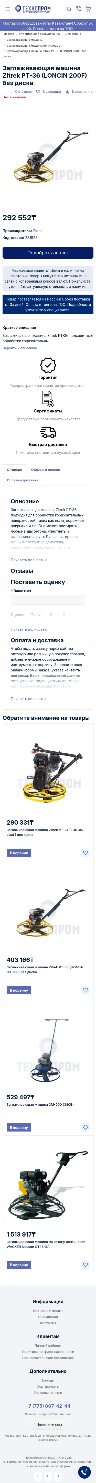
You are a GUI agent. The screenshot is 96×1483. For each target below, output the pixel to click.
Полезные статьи (48, 1393)
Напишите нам (48, 1425)
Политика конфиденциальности (48, 1352)
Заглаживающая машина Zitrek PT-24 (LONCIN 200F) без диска (45, 832)
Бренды (48, 1380)
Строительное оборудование (39, 34)
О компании (48, 1317)
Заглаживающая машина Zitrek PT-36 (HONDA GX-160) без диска (45, 969)
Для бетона (73, 34)
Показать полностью (29, 560)
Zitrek (38, 231)
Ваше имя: (23, 591)
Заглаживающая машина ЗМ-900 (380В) (40, 1104)
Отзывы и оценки (45, 470)
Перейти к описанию (20, 348)
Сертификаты (48, 1386)
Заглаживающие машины (24, 40)
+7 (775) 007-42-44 (48, 1406)
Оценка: (18, 615)
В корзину (19, 853)
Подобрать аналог (48, 252)
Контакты (48, 1323)
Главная (8, 34)
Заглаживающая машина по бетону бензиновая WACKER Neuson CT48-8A (46, 1244)
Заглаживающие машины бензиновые (33, 45)
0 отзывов (23, 91)
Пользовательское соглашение (48, 1358)
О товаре (14, 470)
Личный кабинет (48, 1345)
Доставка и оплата (48, 1311)
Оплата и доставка (22, 480)
